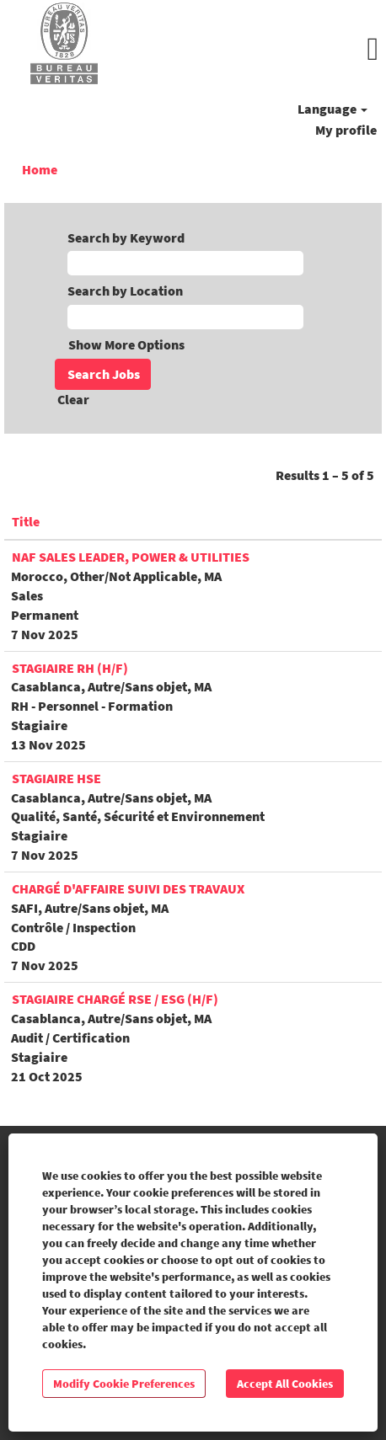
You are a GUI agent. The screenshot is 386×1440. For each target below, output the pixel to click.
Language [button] (332, 108)
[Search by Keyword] (185, 263)
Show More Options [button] (126, 344)
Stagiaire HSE (56, 778)
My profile (346, 129)
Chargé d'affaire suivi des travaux (128, 888)
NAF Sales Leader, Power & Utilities (130, 556)
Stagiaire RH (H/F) (70, 667)
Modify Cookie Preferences (124, 1383)
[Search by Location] (185, 317)
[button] (257, 49)
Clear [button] (73, 399)
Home (39, 169)
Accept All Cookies (285, 1383)
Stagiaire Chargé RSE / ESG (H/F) (115, 998)
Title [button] (26, 521)
